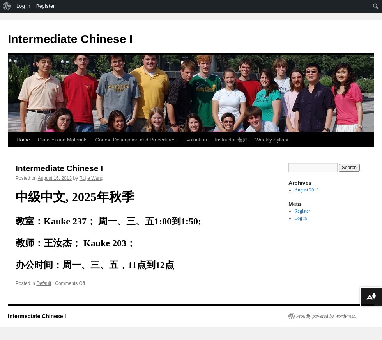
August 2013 (307, 190)
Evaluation (195, 140)
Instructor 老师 (231, 140)
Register (302, 211)
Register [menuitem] (45, 6)
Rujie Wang (92, 178)
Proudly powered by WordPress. (326, 316)
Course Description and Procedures (136, 140)
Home (23, 140)
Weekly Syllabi (271, 140)
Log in (301, 218)
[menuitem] (7, 6)
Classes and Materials (63, 140)
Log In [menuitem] (23, 6)
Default (43, 283)
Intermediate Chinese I (70, 38)
